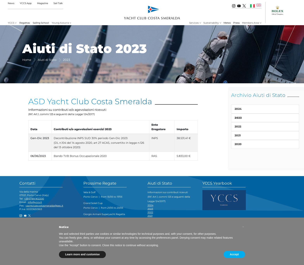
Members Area (250, 22)
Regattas (24, 22)
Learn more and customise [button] (82, 254)
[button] (243, 227)
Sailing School (41, 22)
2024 (150, 205)
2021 (150, 215)
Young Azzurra (60, 22)
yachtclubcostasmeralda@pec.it (44, 205)
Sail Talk (58, 3)
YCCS (11, 22)
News (11, 3)
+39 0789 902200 (34, 198)
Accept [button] (234, 254)
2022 (150, 212)
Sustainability (211, 22)
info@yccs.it (35, 202)
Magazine (42, 3)
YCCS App (26, 3)
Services (194, 22)
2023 (150, 208)
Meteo (227, 22)
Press (236, 22)
